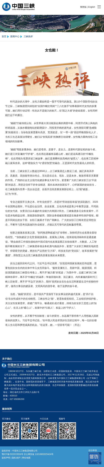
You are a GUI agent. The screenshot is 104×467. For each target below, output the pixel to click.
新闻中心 (14, 36)
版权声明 (6, 458)
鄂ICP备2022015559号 (12, 454)
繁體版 (83, 7)
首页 (4, 36)
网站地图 (26, 458)
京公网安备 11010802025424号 (38, 454)
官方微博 (25, 419)
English (91, 7)
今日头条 (44, 419)
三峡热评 (28, 36)
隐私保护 (16, 458)
